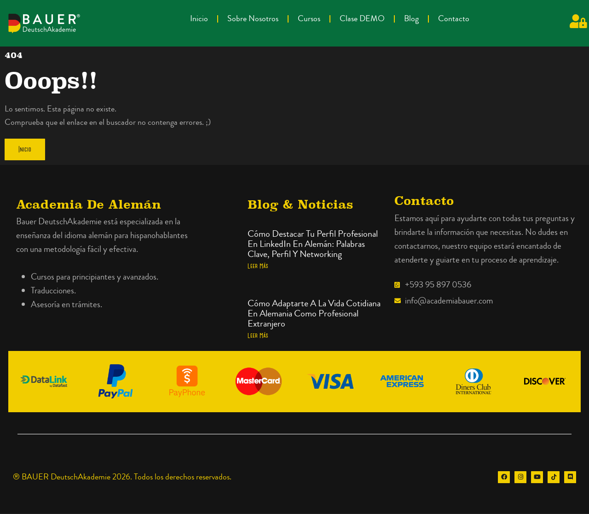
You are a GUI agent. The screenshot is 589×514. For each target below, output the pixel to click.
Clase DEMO (362, 18)
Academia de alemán (88, 205)
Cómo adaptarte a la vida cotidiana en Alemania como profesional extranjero (314, 314)
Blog (411, 18)
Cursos (309, 18)
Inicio (199, 18)
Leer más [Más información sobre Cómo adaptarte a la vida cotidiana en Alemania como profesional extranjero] (258, 336)
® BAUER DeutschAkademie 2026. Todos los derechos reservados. (122, 478)
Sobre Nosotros (252, 18)
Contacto (453, 18)
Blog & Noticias (300, 205)
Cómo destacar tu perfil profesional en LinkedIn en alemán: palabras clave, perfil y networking (313, 245)
